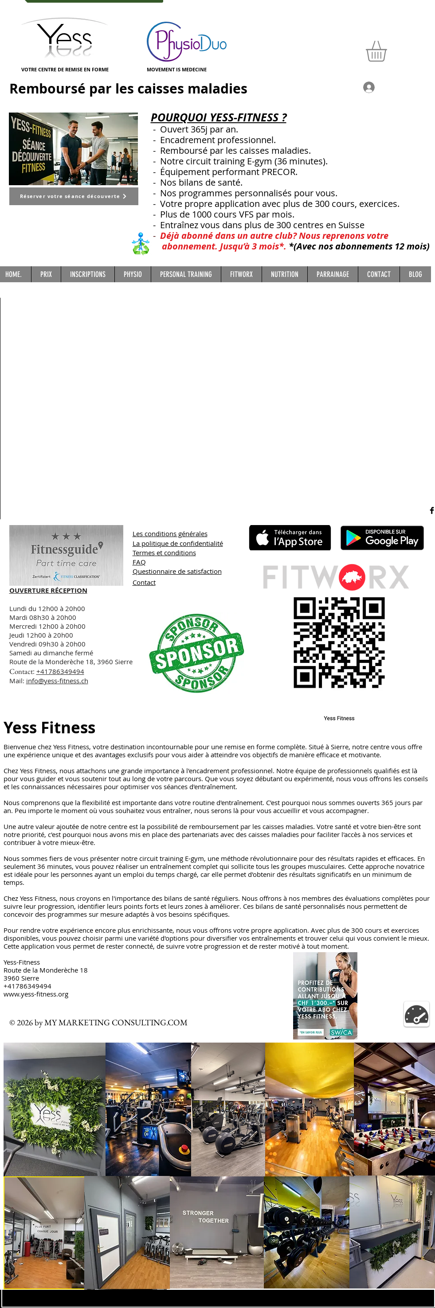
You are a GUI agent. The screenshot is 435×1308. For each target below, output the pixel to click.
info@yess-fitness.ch (57, 680)
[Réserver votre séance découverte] (73, 196)
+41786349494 (60, 671)
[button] (388, 51)
